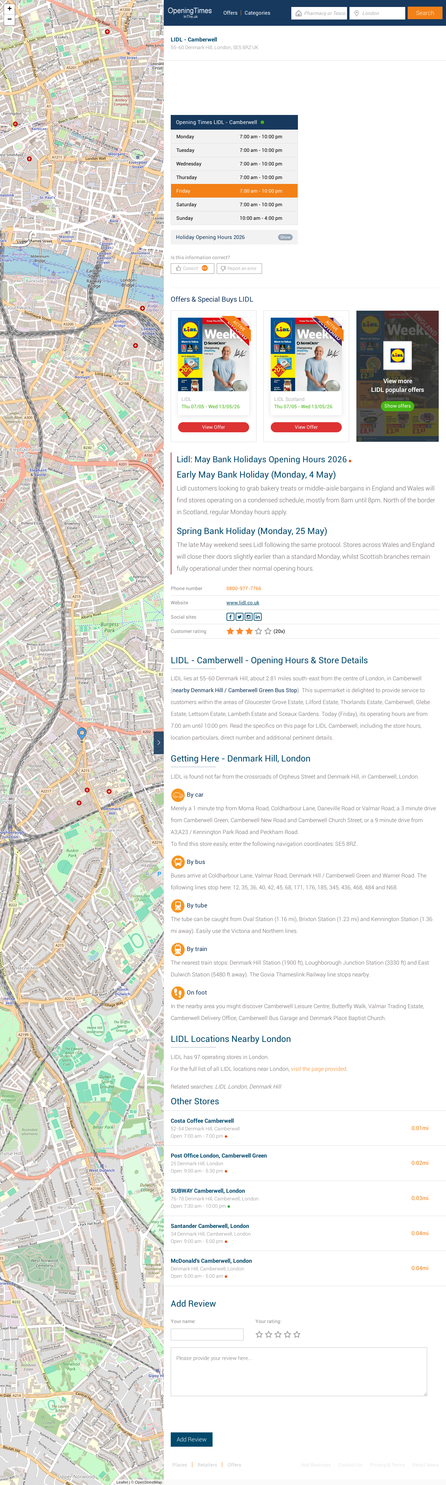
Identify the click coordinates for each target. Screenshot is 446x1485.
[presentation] (224, 1418)
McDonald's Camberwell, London (211, 1261)
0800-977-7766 (243, 588)
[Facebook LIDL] (230, 617)
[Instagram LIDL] (249, 617)
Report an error (238, 268)
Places (179, 1465)
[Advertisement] (305, 92)
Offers (230, 13)
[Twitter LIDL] (240, 617)
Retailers (207, 1465)
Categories (257, 13)
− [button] (9, 20)
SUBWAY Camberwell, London (208, 1191)
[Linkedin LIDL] (258, 617)
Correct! (192, 268)
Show (285, 237)
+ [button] (9, 9)
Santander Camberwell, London (210, 1226)
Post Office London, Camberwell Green (219, 1155)
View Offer (213, 427)
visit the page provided (318, 1069)
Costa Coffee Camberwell (202, 1120)
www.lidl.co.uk (242, 602)
